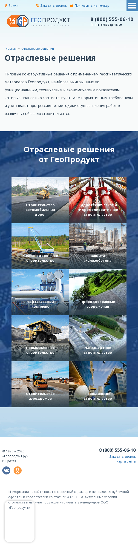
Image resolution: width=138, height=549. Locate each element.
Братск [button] (13, 5)
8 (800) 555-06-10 (111, 18)
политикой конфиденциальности (79, 546)
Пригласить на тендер (89, 5)
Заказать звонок (51, 5)
